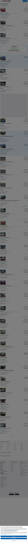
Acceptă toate (13, 536)
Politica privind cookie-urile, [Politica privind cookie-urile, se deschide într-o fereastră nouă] (8, 530)
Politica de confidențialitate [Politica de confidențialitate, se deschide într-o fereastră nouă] (15, 530)
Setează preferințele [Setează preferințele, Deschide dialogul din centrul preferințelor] (13, 540)
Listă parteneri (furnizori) (4, 534)
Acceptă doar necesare (13, 538)
